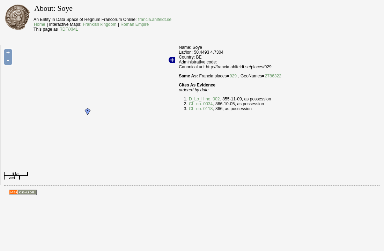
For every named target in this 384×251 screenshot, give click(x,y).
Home (39, 24)
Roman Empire (134, 24)
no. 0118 (204, 108)
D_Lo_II (196, 99)
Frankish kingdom (99, 24)
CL (191, 103)
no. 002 (212, 99)
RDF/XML (68, 29)
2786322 (273, 76)
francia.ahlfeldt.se (154, 19)
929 (233, 76)
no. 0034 (204, 103)
